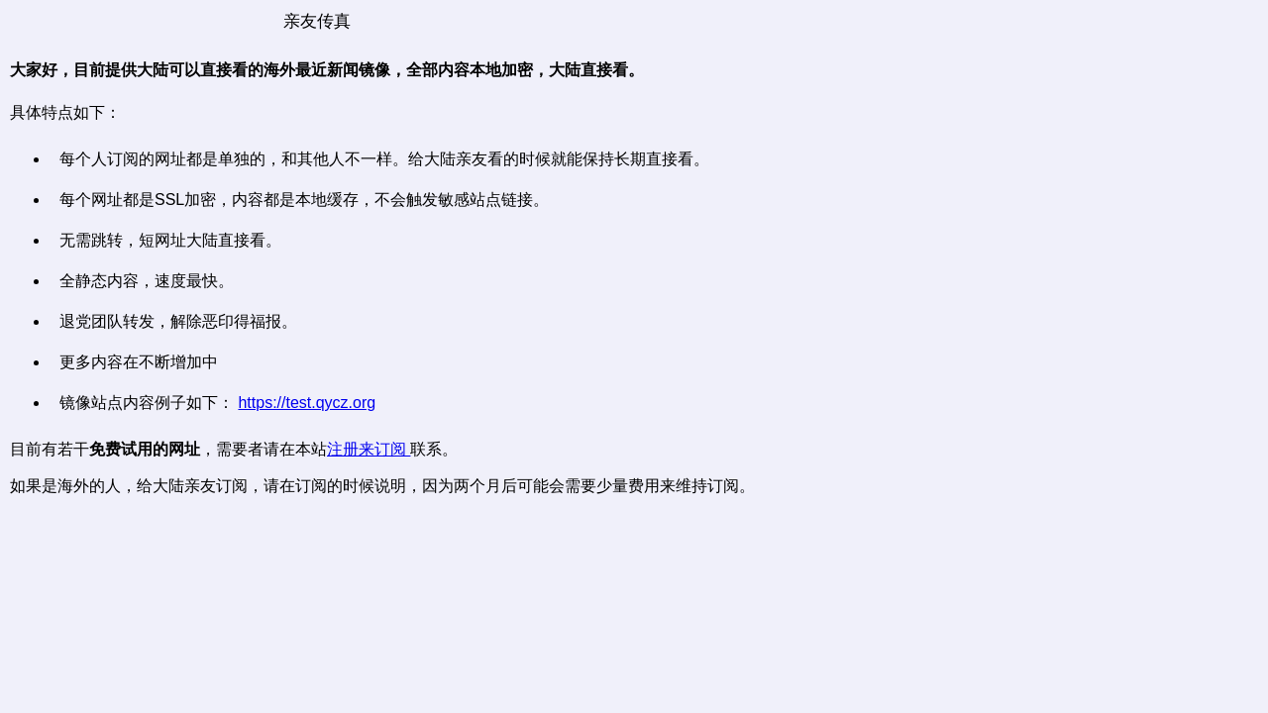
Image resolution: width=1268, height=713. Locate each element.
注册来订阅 (368, 449)
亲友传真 (317, 21)
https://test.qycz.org (306, 402)
